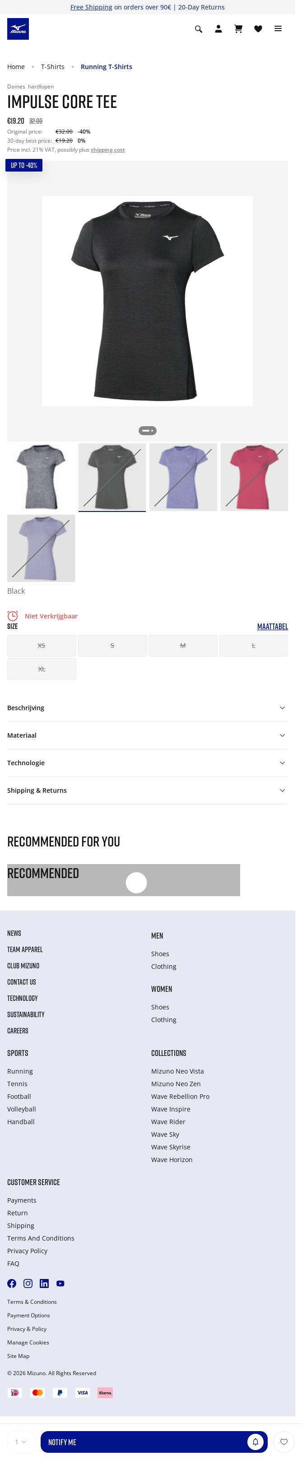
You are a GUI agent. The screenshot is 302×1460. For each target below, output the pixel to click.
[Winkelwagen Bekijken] (238, 29)
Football (19, 1096)
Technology (22, 998)
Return (17, 1213)
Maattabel (272, 626)
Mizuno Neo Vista (177, 1071)
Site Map (18, 1356)
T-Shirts (53, 66)
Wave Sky (165, 1134)
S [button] (112, 645)
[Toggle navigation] (278, 28)
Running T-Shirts (106, 66)
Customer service (33, 1182)
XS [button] (41, 645)
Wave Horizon (172, 1159)
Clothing (164, 966)
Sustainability (26, 1014)
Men (157, 935)
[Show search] (199, 29)
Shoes (160, 953)
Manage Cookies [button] (28, 1342)
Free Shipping (91, 7)
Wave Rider (168, 1121)
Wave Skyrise (170, 1147)
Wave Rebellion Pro (180, 1096)
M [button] (183, 645)
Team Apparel (25, 949)
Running (20, 1071)
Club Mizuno (23, 965)
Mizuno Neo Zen (176, 1083)
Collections (168, 1053)
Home (16, 66)
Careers (17, 1030)
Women (161, 989)
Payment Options (28, 1315)
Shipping (20, 1225)
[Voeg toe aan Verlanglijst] (284, 1442)
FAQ (13, 1263)
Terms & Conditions (32, 1302)
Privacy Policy (27, 1250)
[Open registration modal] (218, 29)
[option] (41, 477)
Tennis (17, 1083)
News (14, 933)
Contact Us (21, 981)
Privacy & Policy (26, 1329)
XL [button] (41, 669)
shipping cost (108, 149)
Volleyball (21, 1109)
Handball (21, 1121)
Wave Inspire (170, 1109)
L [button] (253, 645)
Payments (22, 1200)
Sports (17, 1053)
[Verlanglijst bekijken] (258, 29)
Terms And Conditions (40, 1238)
